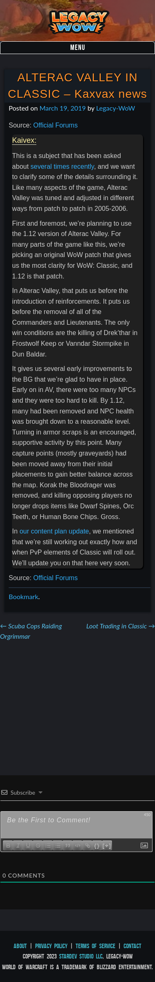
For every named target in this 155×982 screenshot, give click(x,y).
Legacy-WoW (115, 108)
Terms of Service (95, 945)
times (61, 166)
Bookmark (23, 596)
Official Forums (55, 125)
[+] (107, 845)
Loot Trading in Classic (120, 626)
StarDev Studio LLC (81, 956)
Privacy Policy (51, 945)
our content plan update (54, 531)
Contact (132, 945)
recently (83, 166)
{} (97, 845)
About (20, 945)
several (41, 166)
